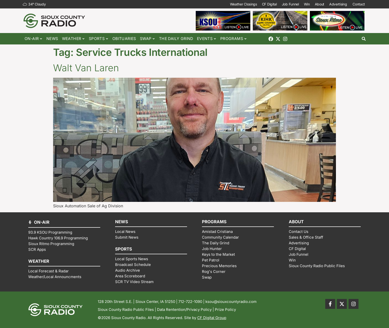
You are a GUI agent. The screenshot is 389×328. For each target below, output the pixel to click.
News (52, 38)
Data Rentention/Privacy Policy (184, 309)
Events (207, 39)
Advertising (338, 4)
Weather (73, 39)
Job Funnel (290, 4)
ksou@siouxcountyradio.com (231, 301)
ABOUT (296, 221)
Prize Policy (225, 309)
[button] (363, 39)
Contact (359, 4)
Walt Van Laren (86, 67)
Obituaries (124, 38)
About (319, 4)
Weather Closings (243, 4)
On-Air (34, 39)
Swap (147, 39)
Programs (233, 39)
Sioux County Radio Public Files (126, 309)
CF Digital (269, 4)
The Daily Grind (176, 38)
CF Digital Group (211, 317)
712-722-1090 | (191, 301)
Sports (99, 39)
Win (307, 4)
